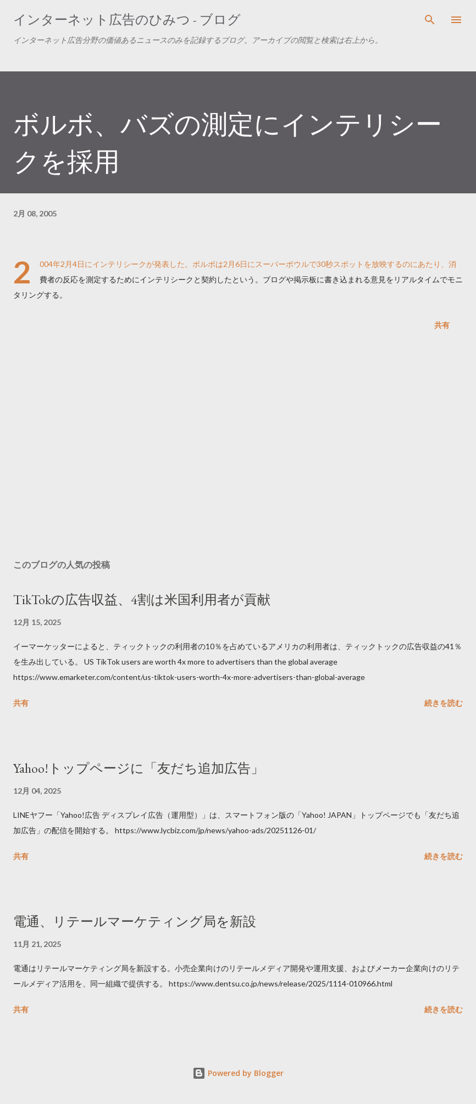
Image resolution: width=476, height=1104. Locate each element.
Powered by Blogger (238, 1073)
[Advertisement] (238, 447)
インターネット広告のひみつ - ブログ (127, 19)
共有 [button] (442, 325)
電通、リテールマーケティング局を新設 (134, 921)
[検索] (429, 19)
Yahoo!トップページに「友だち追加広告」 (138, 768)
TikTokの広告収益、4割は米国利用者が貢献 (141, 599)
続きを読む (443, 702)
